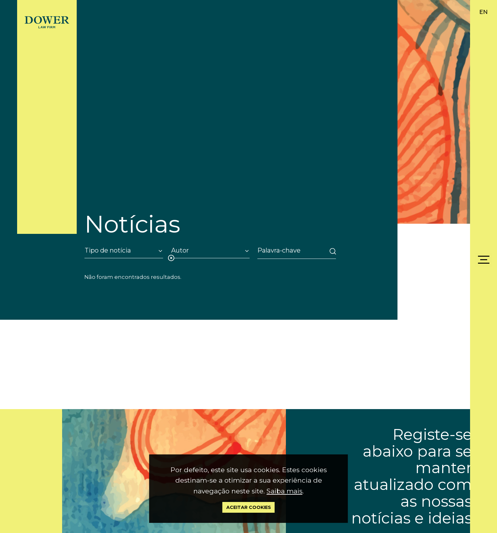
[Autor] (210, 250)
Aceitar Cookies (248, 507)
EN (483, 12)
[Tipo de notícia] (123, 250)
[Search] (291, 250)
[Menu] (483, 260)
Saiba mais (284, 491)
